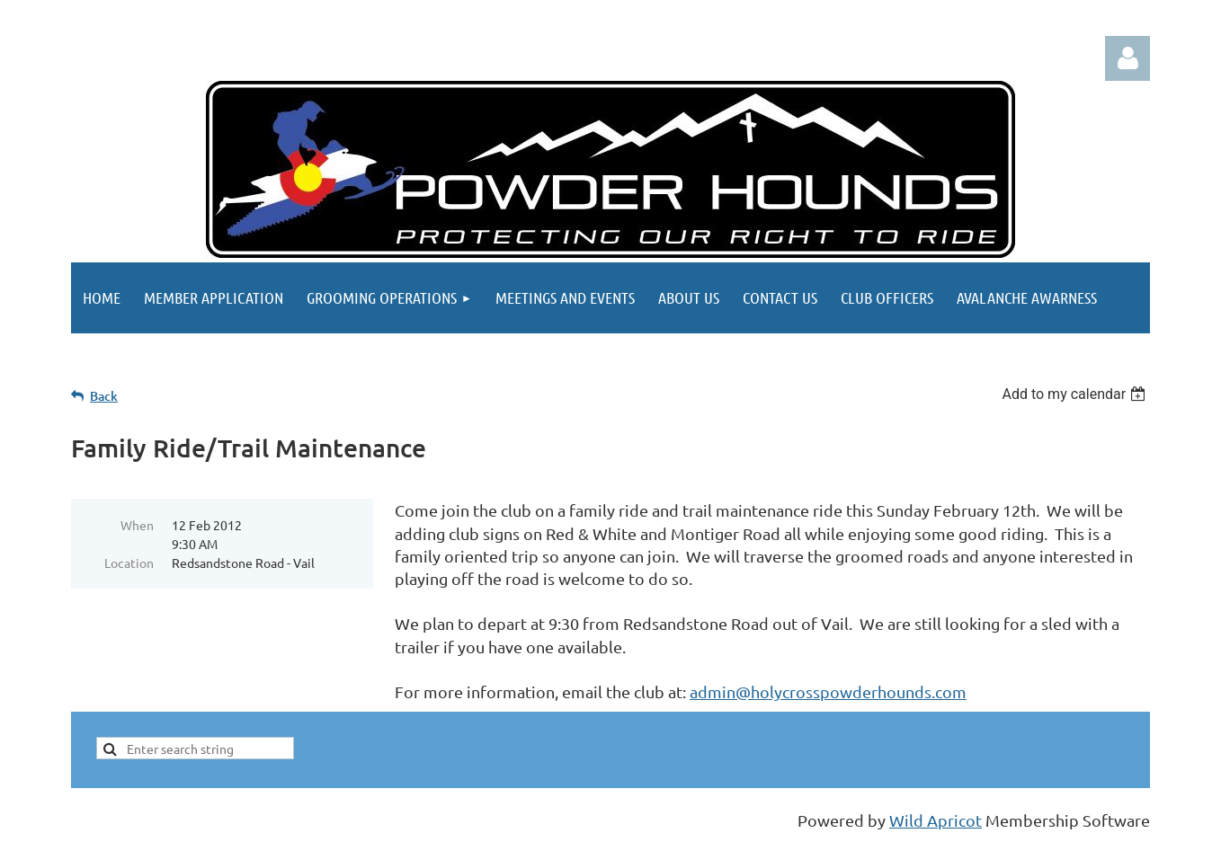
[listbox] (1076, 394)
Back (104, 395)
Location (129, 562)
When (137, 525)
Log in (1127, 58)
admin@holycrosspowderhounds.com (828, 691)
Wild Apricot (935, 820)
